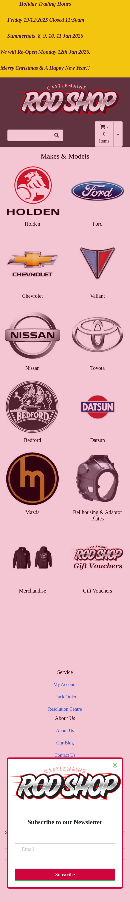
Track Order (65, 696)
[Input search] (28, 135)
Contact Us (65, 755)
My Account (65, 684)
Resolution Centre (65, 709)
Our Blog (65, 742)
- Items (104, 134)
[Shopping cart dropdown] (118, 134)
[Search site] (56, 135)
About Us (65, 730)
